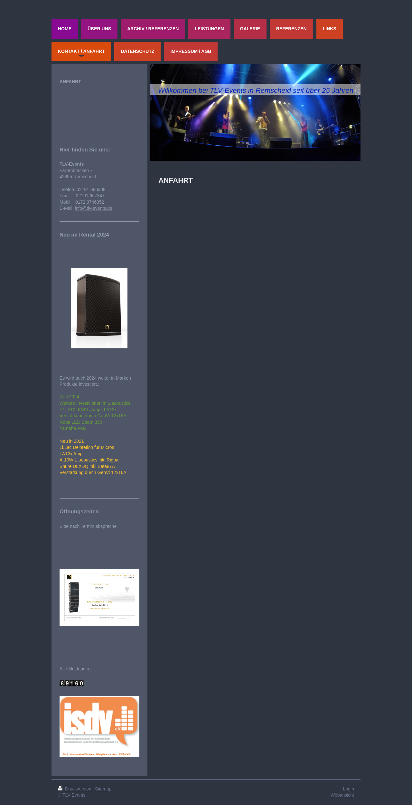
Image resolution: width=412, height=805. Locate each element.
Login (348, 788)
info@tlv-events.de (93, 208)
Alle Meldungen (75, 668)
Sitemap (103, 788)
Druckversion (75, 788)
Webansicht (342, 795)
